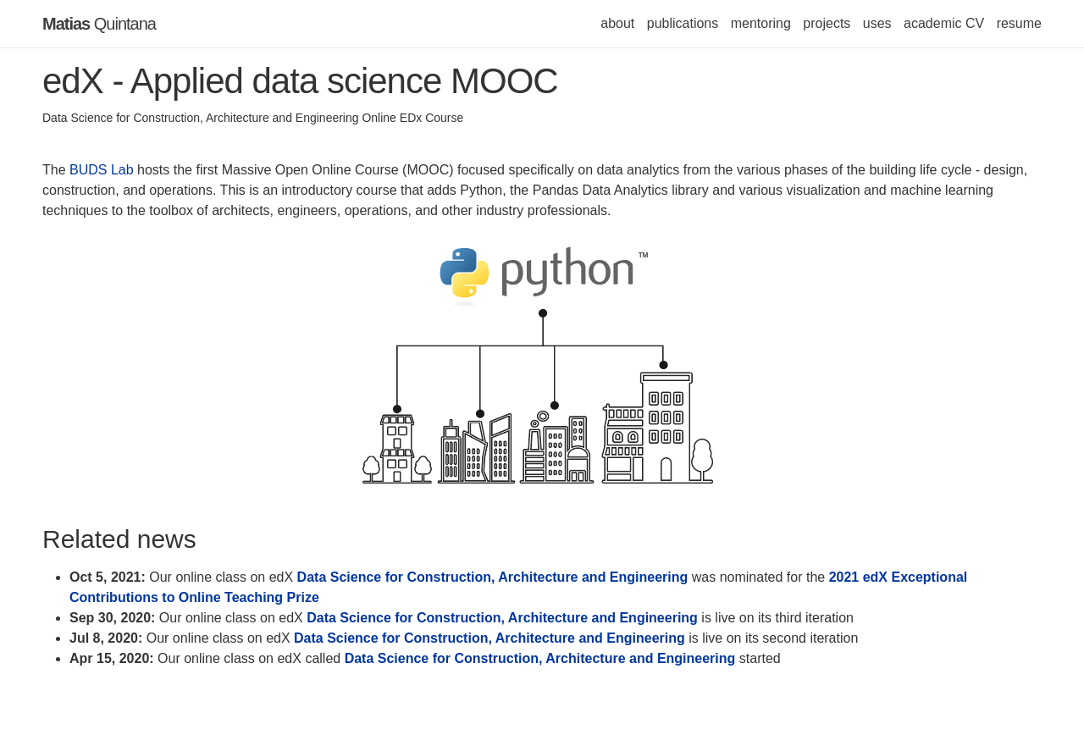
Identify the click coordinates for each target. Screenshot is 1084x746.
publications (683, 23)
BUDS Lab (101, 170)
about (617, 23)
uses (877, 23)
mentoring (761, 23)
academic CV (944, 23)
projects (826, 23)
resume (1019, 23)
